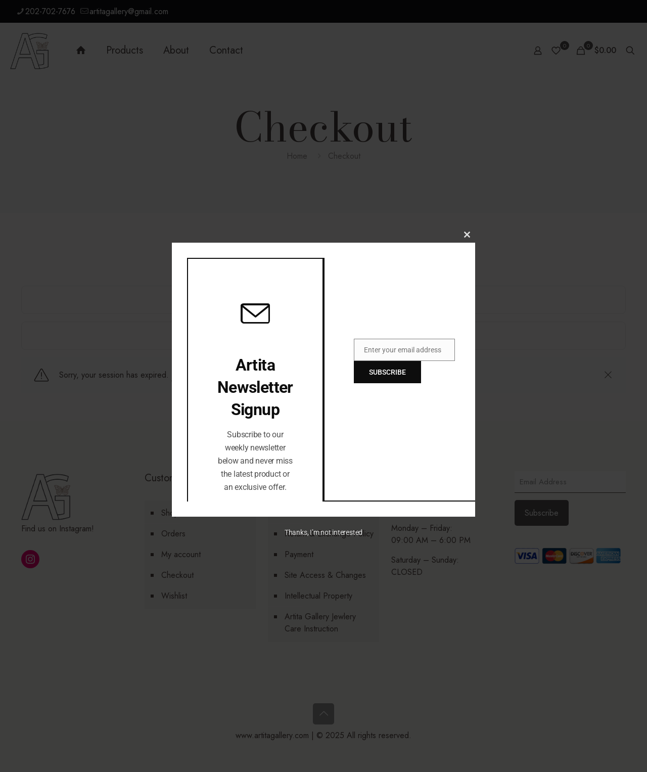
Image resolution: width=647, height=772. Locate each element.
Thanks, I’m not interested (323, 532)
